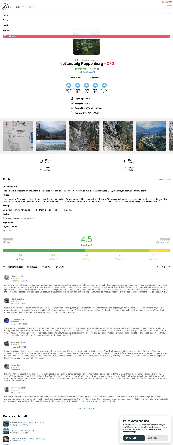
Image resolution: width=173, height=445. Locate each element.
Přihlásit (6, 30)
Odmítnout (153, 438)
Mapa (5, 15)
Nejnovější (32, 267)
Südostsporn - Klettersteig (22, 430)
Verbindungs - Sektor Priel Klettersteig (27, 438)
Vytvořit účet (10, 36)
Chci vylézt (95, 78)
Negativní (59, 267)
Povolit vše (130, 438)
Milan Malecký (17, 276)
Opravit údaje (164, 179)
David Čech (16, 365)
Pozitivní (46, 267)
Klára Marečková (18, 342)
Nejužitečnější (15, 267)
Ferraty (6, 20)
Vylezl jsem (76, 78)
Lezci (5, 25)
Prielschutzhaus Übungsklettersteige (27, 422)
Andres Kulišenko (18, 388)
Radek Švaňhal (17, 299)
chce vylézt (163, 241)
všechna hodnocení (86, 408)
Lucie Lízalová (17, 319)
